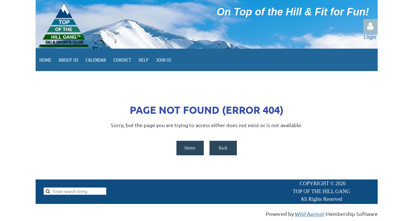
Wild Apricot (309, 214)
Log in (370, 26)
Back (223, 147)
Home (190, 147)
